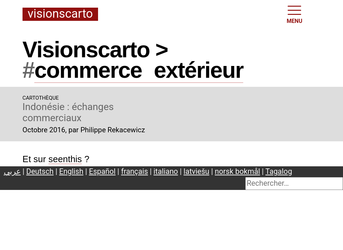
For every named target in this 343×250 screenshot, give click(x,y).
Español (102, 171)
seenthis (65, 159)
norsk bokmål (237, 171)
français (134, 171)
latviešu (196, 171)
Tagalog (278, 171)
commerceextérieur (138, 70)
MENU (294, 13)
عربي (12, 171)
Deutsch (40, 171)
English (71, 171)
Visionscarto (60, 14)
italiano (165, 171)
